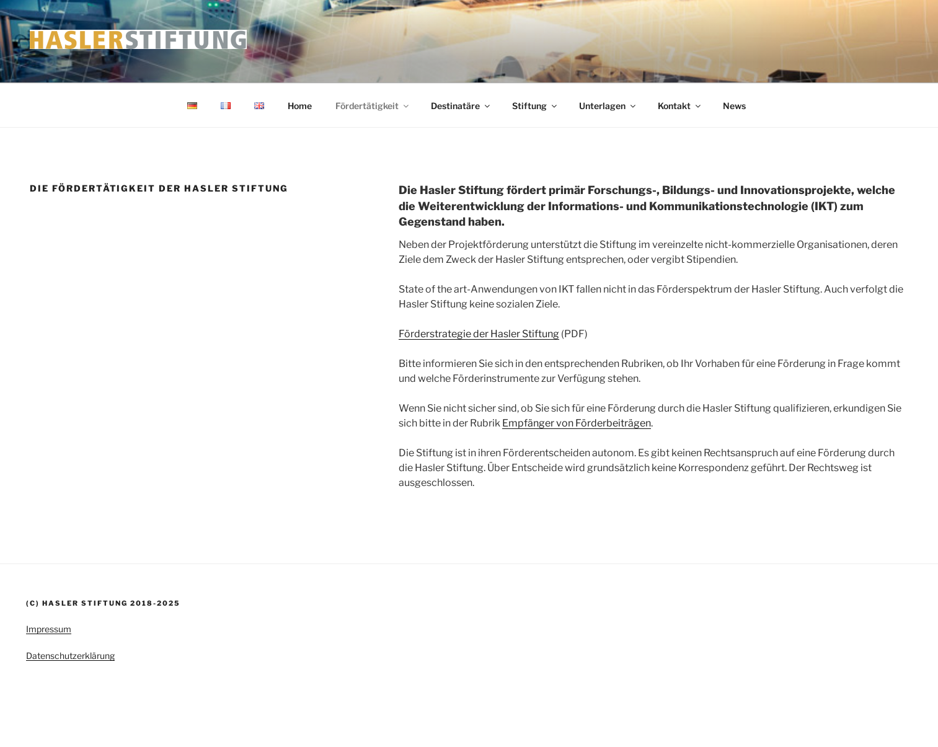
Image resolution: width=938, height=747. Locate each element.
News (734, 105)
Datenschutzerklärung (70, 655)
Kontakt (680, 105)
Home (300, 105)
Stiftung (535, 105)
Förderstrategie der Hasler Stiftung (479, 334)
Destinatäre (461, 105)
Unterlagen (608, 105)
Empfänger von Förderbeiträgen (576, 423)
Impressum (48, 629)
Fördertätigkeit (372, 105)
